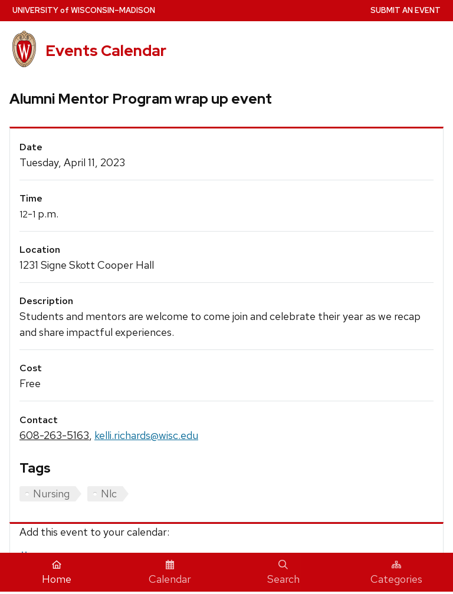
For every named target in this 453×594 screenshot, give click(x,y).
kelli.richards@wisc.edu (146, 435)
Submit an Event (405, 10)
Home (56, 573)
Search (283, 573)
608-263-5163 (54, 435)
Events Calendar (105, 51)
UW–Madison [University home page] (83, 10)
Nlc (109, 493)
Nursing (51, 493)
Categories (396, 573)
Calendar (170, 573)
